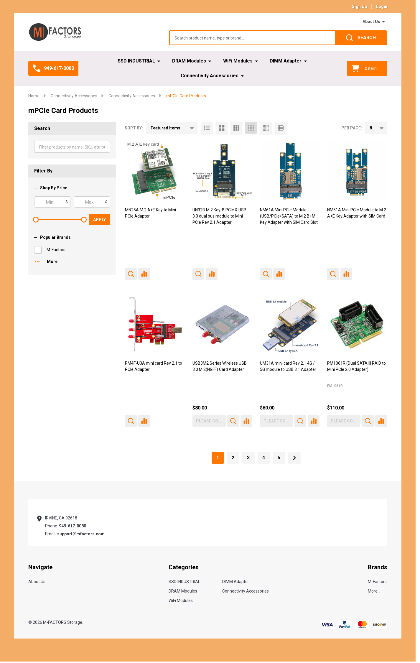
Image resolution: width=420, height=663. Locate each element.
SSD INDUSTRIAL (136, 61)
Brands (377, 567)
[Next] (294, 458)
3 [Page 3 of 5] (248, 457)
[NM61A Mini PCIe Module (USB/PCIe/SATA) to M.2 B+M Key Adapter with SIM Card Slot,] (290, 171)
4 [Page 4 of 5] (263, 457)
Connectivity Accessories (209, 75)
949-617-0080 (72, 526)
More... (374, 591)
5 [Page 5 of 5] (279, 457)
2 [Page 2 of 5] (233, 457)
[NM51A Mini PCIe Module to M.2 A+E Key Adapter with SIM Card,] (357, 171)
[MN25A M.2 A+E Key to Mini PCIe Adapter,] (155, 171)
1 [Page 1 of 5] (217, 457)
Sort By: (134, 128)
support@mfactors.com (81, 534)
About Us (371, 21)
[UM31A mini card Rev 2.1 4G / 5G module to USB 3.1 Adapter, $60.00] (290, 324)
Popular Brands (52, 237)
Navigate (40, 567)
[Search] (361, 37)
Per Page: (351, 128)
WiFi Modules (238, 61)
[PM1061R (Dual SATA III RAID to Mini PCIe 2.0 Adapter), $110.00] (357, 324)
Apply (99, 219)
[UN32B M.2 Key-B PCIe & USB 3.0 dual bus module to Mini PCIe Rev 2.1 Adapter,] (222, 171)
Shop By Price (50, 187)
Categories (184, 567)
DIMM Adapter (286, 61)
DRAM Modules (189, 61)
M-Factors (56, 249)
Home (33, 95)
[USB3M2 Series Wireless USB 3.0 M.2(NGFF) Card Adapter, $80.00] (222, 324)
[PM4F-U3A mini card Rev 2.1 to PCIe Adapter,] (155, 324)
